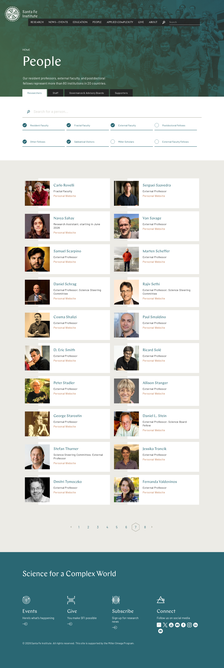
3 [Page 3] (98, 527)
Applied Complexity (153, 13)
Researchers (34, 92)
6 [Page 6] (126, 527)
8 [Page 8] (145, 527)
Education (114, 13)
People (130, 13)
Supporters (121, 92)
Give (175, 13)
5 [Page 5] (117, 527)
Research (71, 13)
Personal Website (65, 195)
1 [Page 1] (78, 527)
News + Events (92, 13)
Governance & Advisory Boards (86, 92)
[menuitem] (34, 93)
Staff (55, 92)
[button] (71, 13)
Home (26, 50)
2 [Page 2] (88, 527)
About (187, 13)
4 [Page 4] (107, 527)
